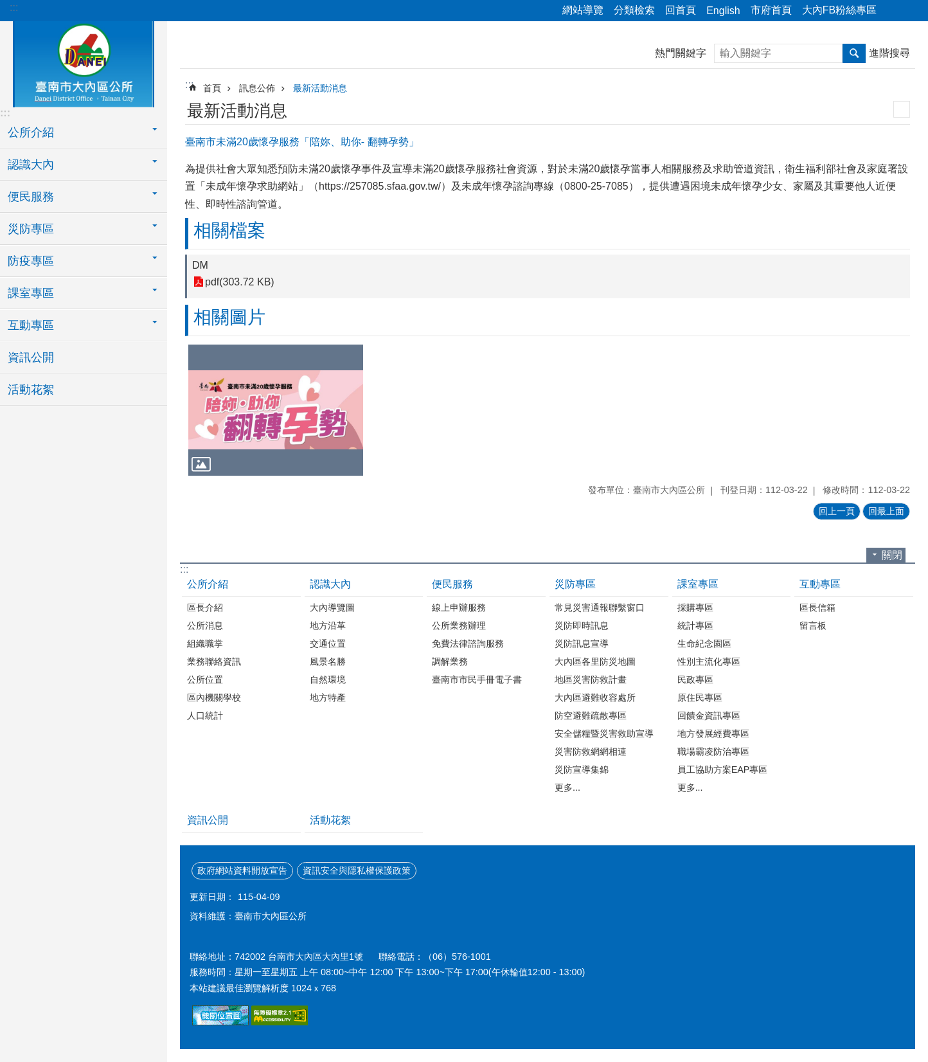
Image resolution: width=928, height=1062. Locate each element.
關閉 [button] (892, 555)
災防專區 (575, 584)
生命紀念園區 (704, 643)
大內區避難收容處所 (595, 697)
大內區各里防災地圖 (595, 661)
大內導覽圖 (332, 607)
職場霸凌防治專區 (713, 751)
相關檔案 (229, 230)
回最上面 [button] (886, 511)
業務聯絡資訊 (214, 661)
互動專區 (820, 584)
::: (14, 7)
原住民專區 (699, 697)
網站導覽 (582, 9)
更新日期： (212, 897)
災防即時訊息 (582, 625)
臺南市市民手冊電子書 (477, 679)
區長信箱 (817, 607)
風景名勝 (328, 661)
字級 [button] (910, 11)
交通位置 (328, 643)
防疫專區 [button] (31, 261)
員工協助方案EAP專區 (722, 769)
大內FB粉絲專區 (839, 9)
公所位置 (205, 679)
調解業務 (450, 661)
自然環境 (328, 679)
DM (200, 265)
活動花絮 (31, 389)
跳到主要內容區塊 (6, 6)
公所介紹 (207, 584)
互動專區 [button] (31, 325)
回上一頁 (837, 511)
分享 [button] (892, 11)
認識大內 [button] (31, 164)
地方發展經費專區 (713, 733)
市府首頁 (771, 9)
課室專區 (697, 584)
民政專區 (695, 679)
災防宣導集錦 (582, 769)
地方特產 (328, 697)
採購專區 (695, 607)
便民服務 (452, 584)
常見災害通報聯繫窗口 (600, 607)
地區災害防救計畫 (591, 679)
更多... (567, 787)
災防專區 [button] (31, 228)
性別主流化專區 (708, 661)
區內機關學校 (214, 697)
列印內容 (901, 109)
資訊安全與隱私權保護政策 (357, 870)
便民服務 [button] (31, 196)
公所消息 (205, 625)
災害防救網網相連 (591, 751)
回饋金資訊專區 (708, 715)
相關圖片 (229, 317)
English (723, 10)
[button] (275, 410)
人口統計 (205, 715)
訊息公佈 (257, 88)
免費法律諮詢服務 (468, 643)
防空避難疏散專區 (591, 715)
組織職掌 (205, 643)
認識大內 (330, 584)
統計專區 (695, 625)
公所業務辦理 (459, 625)
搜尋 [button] (854, 53)
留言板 (812, 625)
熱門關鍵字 (680, 53)
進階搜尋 (889, 53)
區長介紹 (205, 607)
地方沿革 (328, 625)
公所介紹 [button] (31, 132)
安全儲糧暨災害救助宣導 (604, 733)
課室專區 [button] (31, 293)
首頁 (212, 88)
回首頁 (680, 9)
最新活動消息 (320, 88)
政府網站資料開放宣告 (242, 870)
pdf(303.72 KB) (239, 281)
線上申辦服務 (459, 607)
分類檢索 (634, 9)
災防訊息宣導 (582, 643)
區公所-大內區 (83, 62)
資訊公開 (31, 357)
